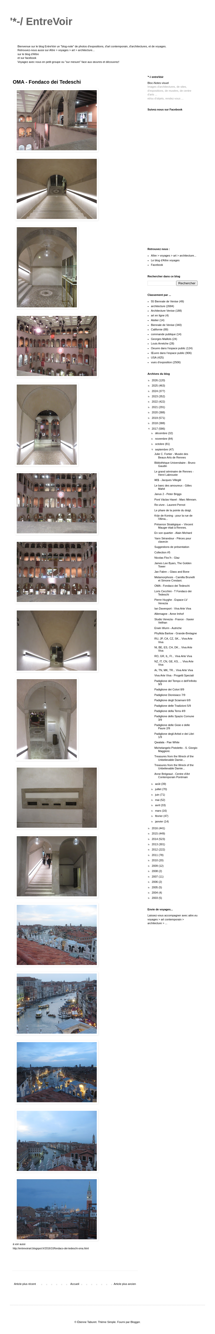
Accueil (74, 1283)
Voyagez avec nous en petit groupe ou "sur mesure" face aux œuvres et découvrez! (68, 61)
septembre (162, 449)
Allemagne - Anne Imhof (169, 613)
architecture (158, 306)
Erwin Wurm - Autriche (168, 628)
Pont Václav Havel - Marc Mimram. (175, 499)
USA (154, 357)
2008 (155, 871)
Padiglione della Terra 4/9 (169, 710)
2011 (155, 855)
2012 (155, 849)
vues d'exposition (161, 362)
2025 (155, 385)
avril (158, 805)
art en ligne (157, 315)
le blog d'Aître (30, 54)
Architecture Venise (163, 310)
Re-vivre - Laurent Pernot (169, 504)
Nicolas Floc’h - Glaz (167, 557)
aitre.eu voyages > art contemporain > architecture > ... (173, 919)
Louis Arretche (159, 343)
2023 (155, 396)
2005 (155, 887)
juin (157, 794)
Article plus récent (25, 1283)
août (158, 783)
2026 (155, 380)
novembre (161, 438)
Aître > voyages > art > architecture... (71, 50)
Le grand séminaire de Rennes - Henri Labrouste (174, 473)
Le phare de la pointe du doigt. (173, 510)
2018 (155, 423)
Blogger (135, 1321)
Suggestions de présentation (171, 546)
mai (157, 799)
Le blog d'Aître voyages (165, 260)
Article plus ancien (125, 1283)
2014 (155, 838)
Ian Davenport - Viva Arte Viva (172, 608)
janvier (159, 821)
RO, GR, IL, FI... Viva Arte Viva (173, 656)
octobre (160, 443)
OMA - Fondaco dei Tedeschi (172, 585)
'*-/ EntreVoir (41, 21)
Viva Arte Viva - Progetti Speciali (174, 675)
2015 (155, 833)
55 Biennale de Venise (164, 301)
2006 (155, 881)
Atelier (155, 320)
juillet (158, 789)
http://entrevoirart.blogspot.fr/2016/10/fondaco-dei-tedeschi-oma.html (51, 1248)
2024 (155, 391)
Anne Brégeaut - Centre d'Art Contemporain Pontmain (172, 775)
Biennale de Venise (162, 324)
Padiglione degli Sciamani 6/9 (172, 700)
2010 (155, 860)
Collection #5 (162, 552)
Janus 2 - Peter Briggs (168, 494)
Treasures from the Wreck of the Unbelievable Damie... (174, 758)
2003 (155, 897)
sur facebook (28, 57)
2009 (155, 865)
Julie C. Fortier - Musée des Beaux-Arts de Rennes (171, 455)
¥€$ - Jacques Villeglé (167, 479)
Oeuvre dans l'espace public (168, 348)
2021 (155, 407)
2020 (155, 412)
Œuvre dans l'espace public (167, 352)
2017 (155, 428)
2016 (155, 828)
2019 (155, 417)
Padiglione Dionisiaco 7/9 (169, 694)
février (159, 815)
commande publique (163, 334)
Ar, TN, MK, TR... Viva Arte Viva (173, 670)
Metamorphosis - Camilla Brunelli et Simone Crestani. (174, 579)
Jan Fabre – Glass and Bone (171, 571)
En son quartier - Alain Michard (173, 532)
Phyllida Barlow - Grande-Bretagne (175, 633)
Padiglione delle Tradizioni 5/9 (172, 705)
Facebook (157, 264)
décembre (161, 433)
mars (158, 810)
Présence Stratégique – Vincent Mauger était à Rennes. (173, 526)
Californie (156, 329)
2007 (155, 876)
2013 (155, 844)
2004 (155, 892)
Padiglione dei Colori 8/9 (169, 689)
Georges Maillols (161, 338)
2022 (155, 401)
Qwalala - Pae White (166, 742)
